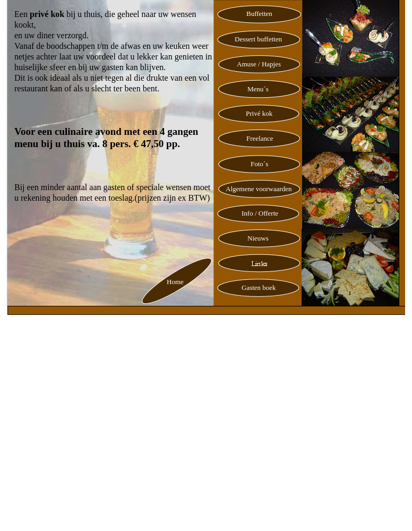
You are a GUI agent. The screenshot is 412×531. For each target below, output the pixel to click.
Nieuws (258, 238)
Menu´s (258, 89)
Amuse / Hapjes (259, 64)
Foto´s (259, 164)
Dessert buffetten (258, 39)
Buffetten (259, 14)
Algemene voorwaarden (259, 189)
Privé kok (259, 113)
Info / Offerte (260, 213)
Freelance (259, 138)
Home (175, 282)
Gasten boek (259, 288)
